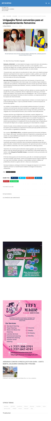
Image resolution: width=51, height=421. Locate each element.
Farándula (38, 406)
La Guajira (14, 16)
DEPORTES (13, 406)
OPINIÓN (14, 408)
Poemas (20, 408)
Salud (32, 408)
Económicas (19, 406)
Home (4, 16)
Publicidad (26, 408)
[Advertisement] (14, 230)
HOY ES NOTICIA (6, 3)
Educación (8, 16)
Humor (44, 406)
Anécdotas (6, 406)
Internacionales (7, 408)
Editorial (26, 406)
